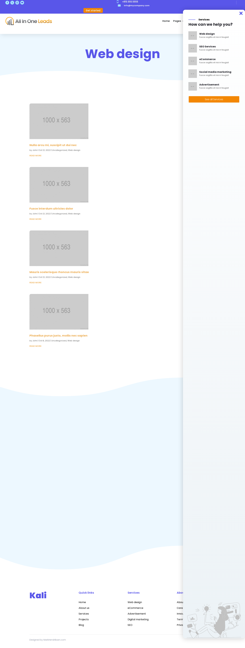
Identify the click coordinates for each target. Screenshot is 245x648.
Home (166, 21)
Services (84, 613)
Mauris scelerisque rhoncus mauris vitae (59, 272)
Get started (93, 10)
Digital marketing (138, 619)
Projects (84, 619)
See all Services (214, 99)
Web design (74, 150)
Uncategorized (59, 150)
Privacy (181, 625)
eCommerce (135, 608)
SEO (130, 625)
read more (35, 155)
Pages (177, 21)
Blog (81, 625)
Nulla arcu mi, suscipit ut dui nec (53, 145)
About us (84, 608)
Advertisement (137, 613)
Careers (182, 608)
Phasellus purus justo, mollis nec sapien (58, 335)
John (34, 150)
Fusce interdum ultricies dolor (51, 208)
